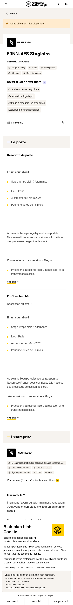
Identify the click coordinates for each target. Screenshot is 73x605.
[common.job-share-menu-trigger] (62, 122)
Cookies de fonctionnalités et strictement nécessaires (30, 578)
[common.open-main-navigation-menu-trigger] (6, 4)
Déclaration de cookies (45, 567)
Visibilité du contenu (15, 584)
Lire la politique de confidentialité (18, 567)
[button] (11, 42)
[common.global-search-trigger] (58, 4)
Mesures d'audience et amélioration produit (25, 588)
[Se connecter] (66, 4)
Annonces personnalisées (18, 581)
